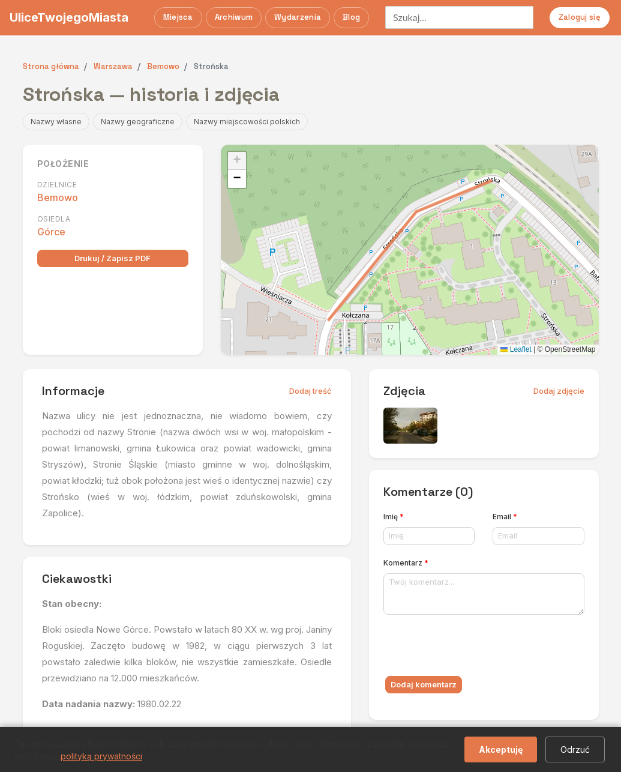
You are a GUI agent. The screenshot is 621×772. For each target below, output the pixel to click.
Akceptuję (501, 749)
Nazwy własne (56, 121)
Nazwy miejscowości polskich (247, 121)
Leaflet (515, 349)
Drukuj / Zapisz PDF (112, 258)
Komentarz (405, 562)
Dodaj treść (310, 391)
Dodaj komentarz (424, 684)
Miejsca (178, 17)
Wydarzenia (297, 17)
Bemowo (57, 197)
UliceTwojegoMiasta (69, 17)
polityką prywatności (101, 756)
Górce (51, 232)
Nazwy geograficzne (138, 121)
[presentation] (474, 647)
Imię (393, 516)
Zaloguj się (580, 17)
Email (505, 516)
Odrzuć (575, 749)
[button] (237, 161)
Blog (351, 17)
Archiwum (234, 17)
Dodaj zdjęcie (558, 391)
